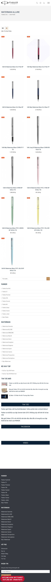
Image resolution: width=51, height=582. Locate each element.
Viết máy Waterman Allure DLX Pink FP (38, 67)
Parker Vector (6, 310)
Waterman (5, 507)
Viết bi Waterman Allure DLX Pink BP (12, 67)
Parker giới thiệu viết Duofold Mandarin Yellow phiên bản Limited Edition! (24, 409)
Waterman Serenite (7, 326)
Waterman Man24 (7, 336)
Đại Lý (3, 551)
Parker (4, 476)
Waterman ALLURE (7, 329)
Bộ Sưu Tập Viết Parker (8, 370)
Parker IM (4, 304)
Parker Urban (5, 307)
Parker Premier (6, 294)
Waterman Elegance (7, 345)
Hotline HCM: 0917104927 (12, 578)
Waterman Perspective (8, 355)
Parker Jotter (5, 314)
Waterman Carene (7, 352)
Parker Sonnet (6, 301)
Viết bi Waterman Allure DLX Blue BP (12, 107)
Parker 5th (5, 298)
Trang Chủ (4, 14)
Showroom (4, 548)
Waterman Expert (7, 348)
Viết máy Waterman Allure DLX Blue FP (38, 107)
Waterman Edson (6, 339)
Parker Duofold (6, 288)
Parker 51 (4, 291)
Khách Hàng (4, 553)
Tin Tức (3, 559)
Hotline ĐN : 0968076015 (12, 580)
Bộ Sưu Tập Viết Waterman (9, 373)
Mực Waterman (6, 361)
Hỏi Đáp (3, 556)
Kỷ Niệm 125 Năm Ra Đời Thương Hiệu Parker (21, 395)
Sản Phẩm (12, 14)
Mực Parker (5, 317)
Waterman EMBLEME (8, 332)
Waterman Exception (7, 342)
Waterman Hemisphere (8, 358)
